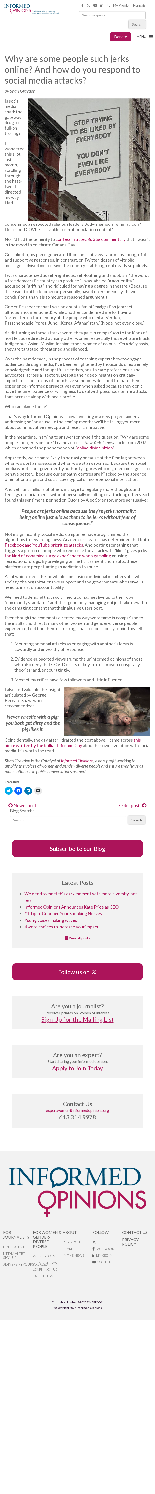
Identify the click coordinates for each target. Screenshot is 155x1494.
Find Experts (14, 1247)
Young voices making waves (50, 920)
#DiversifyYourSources (18, 1264)
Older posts (133, 805)
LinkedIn (102, 1255)
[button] (141, 37)
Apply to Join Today (77, 1068)
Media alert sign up (14, 1255)
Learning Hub (45, 1269)
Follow (100, 1232)
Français (139, 5)
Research (71, 1242)
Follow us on (77, 971)
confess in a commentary (91, 239)
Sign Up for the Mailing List (78, 1019)
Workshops (44, 1256)
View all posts (77, 938)
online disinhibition (95, 447)
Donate (120, 36)
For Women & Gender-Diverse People (47, 1239)
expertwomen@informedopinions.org (77, 1110)
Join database (46, 1263)
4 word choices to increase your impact (61, 926)
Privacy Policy (130, 1241)
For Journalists (16, 1234)
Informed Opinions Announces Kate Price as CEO (71, 907)
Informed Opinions (77, 760)
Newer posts (23, 805)
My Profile (121, 5)
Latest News (44, 1276)
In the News (73, 1255)
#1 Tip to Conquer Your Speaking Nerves (63, 913)
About (70, 1232)
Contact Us (134, 1232)
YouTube (102, 1262)
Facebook (103, 1249)
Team (67, 1249)
